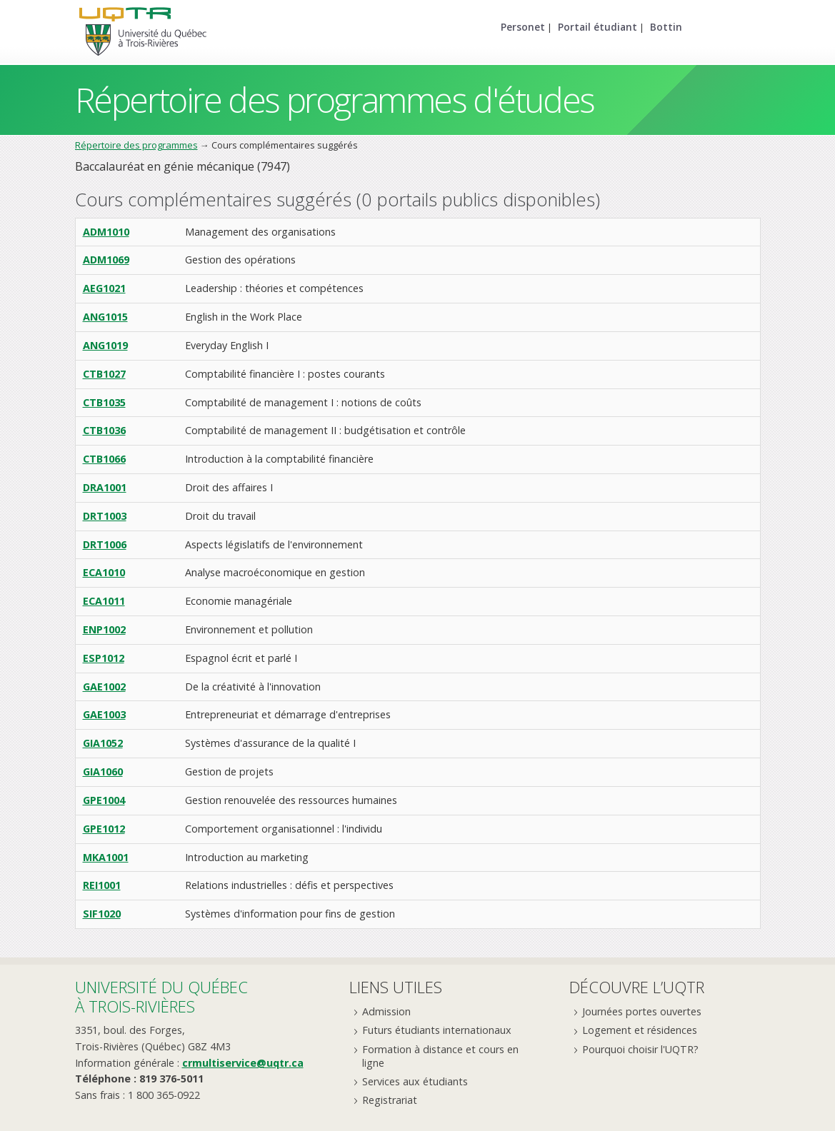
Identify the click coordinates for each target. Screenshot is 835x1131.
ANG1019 (105, 345)
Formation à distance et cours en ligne (440, 1056)
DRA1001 (104, 487)
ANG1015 (105, 316)
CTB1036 (104, 430)
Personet (523, 27)
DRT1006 (104, 544)
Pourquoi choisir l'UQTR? (640, 1049)
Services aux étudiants (415, 1081)
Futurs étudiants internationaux (436, 1030)
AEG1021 (104, 288)
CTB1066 (104, 459)
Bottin (666, 27)
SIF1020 (102, 913)
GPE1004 (104, 800)
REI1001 (102, 885)
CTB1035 (104, 402)
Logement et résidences (639, 1030)
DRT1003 (104, 516)
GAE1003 (104, 714)
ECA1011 (104, 601)
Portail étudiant (597, 27)
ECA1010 (104, 572)
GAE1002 (104, 686)
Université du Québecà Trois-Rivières (161, 996)
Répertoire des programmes (136, 145)
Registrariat (389, 1100)
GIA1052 (103, 743)
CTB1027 (104, 374)
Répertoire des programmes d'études (334, 99)
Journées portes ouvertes (641, 1011)
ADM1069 (106, 259)
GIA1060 (103, 771)
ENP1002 (104, 629)
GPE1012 (104, 828)
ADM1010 (106, 231)
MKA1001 (106, 857)
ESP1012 (103, 658)
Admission (386, 1011)
